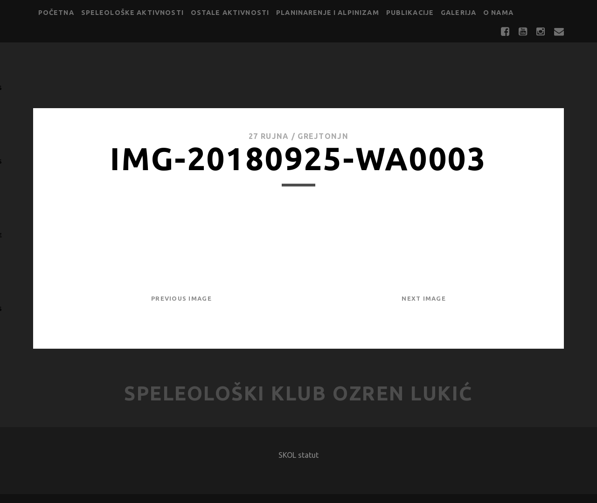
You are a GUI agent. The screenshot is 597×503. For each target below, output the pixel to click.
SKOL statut (298, 455)
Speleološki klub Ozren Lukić (298, 393)
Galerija (458, 12)
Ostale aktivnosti (230, 12)
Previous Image (181, 298)
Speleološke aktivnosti (132, 12)
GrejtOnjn (323, 136)
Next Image (424, 298)
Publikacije (410, 12)
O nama (498, 12)
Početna (56, 12)
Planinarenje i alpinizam (327, 12)
